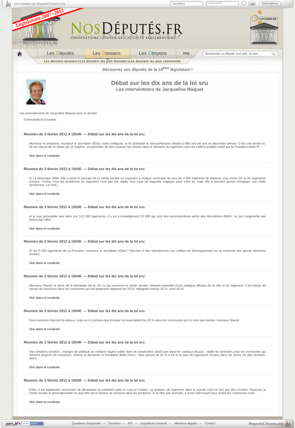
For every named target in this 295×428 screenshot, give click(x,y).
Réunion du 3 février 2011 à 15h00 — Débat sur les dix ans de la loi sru (84, 134)
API (130, 423)
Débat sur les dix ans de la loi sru (159, 82)
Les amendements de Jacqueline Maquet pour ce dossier (58, 113)
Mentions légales (186, 423)
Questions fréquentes (86, 423)
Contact (210, 423)
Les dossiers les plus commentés (155, 61)
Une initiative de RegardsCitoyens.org (39, 3)
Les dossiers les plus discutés (103, 61)
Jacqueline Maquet (182, 89)
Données (114, 423)
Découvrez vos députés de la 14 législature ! (147, 69)
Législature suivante (153, 423)
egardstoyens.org (266, 424)
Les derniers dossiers (61, 61)
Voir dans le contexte (44, 155)
